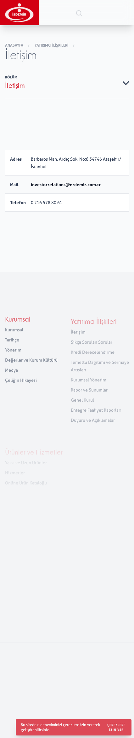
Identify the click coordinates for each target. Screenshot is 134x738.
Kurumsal (18, 322)
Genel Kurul (82, 403)
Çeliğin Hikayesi (21, 382)
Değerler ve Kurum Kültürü (31, 362)
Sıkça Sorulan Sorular (91, 345)
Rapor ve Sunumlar (89, 393)
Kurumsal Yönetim (88, 383)
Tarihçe (12, 342)
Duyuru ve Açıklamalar (93, 423)
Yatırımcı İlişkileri (52, 45)
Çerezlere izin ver (116, 727)
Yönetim (13, 352)
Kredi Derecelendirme (92, 355)
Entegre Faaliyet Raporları (96, 413)
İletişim (78, 335)
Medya (11, 372)
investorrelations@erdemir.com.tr (66, 184)
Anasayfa (14, 45)
